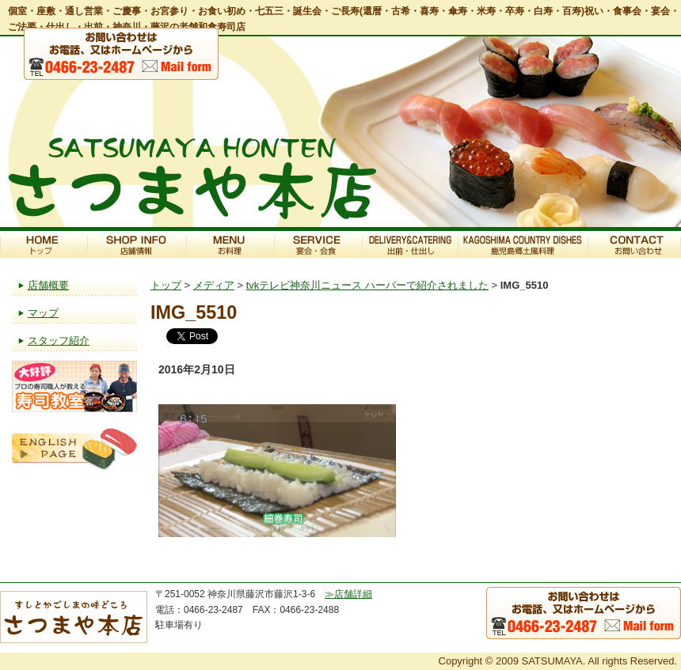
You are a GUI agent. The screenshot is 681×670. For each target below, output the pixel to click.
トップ (43, 244)
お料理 (230, 244)
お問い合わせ (634, 244)
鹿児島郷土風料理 (523, 244)
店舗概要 (48, 285)
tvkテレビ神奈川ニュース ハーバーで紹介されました (367, 285)
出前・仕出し (410, 244)
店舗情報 (136, 244)
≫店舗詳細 (348, 594)
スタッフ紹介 (58, 340)
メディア (213, 285)
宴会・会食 (318, 244)
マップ (43, 313)
